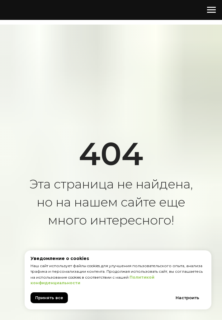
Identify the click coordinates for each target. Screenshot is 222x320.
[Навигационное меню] (211, 10)
